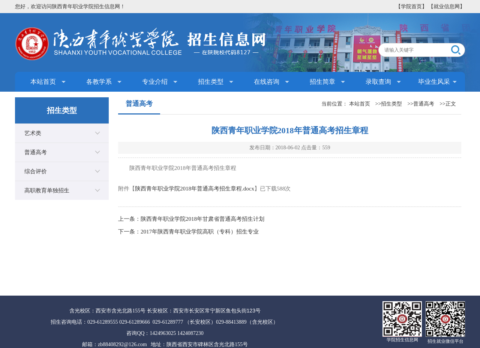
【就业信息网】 (446, 6)
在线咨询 (266, 81)
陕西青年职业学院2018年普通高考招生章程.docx (194, 189)
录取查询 (378, 81)
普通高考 (35, 152)
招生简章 (322, 81)
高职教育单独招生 (46, 190)
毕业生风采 (434, 81)
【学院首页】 (411, 6)
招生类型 (211, 81)
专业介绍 (155, 81)
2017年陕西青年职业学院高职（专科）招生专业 (200, 232)
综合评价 (35, 171)
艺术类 (32, 133)
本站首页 (43, 81)
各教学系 (99, 81)
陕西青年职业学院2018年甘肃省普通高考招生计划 (202, 219)
